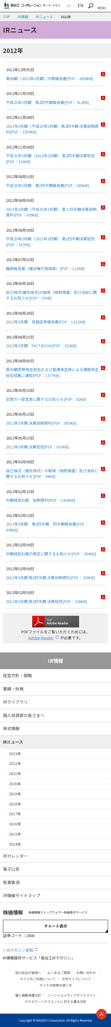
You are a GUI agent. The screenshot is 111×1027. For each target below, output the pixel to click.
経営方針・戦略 (17, 675)
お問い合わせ (86, 972)
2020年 (15, 783)
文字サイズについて (76, 978)
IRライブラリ (15, 702)
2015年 (15, 833)
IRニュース (44, 16)
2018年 (15, 803)
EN (80, 5)
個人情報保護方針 (28, 995)
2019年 (15, 793)
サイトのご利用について (38, 978)
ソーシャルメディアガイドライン (71, 995)
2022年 (15, 763)
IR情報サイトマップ (21, 895)
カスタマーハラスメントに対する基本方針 (55, 1001)
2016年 (15, 823)
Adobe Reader (41, 637)
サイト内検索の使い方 (55, 985)
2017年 (15, 813)
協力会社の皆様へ (28, 972)
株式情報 (11, 728)
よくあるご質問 (58, 972)
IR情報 (23, 16)
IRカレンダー (15, 856)
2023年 (15, 753)
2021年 (15, 773)
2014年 (15, 844)
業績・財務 (13, 689)
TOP (6, 16)
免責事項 (11, 882)
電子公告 (11, 869)
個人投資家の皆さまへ (23, 715)
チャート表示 (55, 926)
